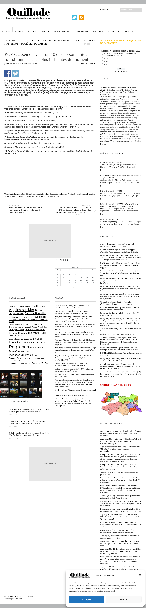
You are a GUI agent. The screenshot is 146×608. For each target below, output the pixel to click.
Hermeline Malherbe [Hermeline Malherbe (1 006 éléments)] (35, 329)
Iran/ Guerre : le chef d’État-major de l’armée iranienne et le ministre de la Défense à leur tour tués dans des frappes (120, 265)
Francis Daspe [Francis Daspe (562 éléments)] (43, 327)
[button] (140, 575)
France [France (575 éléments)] (34, 327)
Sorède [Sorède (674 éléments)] (35, 363)
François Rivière (67, 194)
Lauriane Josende (18, 196)
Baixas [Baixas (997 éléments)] (38, 310)
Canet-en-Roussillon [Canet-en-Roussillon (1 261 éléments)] (35, 313)
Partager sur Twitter (15, 73)
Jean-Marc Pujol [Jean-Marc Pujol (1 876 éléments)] (36, 332)
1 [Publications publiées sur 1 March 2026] (92, 272)
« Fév (74, 287)
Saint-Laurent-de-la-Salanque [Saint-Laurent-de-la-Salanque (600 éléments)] (20, 363)
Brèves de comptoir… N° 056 (111, 219)
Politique (98, 31)
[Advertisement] (50, 162)
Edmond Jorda (55, 194)
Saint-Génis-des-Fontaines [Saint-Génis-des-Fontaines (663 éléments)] (19, 361)
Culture (31, 31)
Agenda (19, 31)
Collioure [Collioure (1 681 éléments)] (40, 316)
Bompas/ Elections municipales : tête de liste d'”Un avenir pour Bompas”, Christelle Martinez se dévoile (119, 348)
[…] (101, 144)
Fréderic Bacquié (80, 194)
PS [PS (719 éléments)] (27, 352)
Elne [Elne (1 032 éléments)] (40, 324)
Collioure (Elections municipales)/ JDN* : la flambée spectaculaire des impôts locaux (119, 308)
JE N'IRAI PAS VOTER (113, 56)
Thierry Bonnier (40, 196)
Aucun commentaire (88, 64)
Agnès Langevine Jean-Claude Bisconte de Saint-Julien (29, 194)
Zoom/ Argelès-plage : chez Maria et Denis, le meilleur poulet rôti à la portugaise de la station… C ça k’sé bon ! (120, 510)
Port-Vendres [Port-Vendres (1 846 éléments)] (17, 351)
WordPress (18, 599)
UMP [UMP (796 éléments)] (41, 363)
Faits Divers (113, 31)
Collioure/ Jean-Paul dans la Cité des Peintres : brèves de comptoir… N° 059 (120, 177)
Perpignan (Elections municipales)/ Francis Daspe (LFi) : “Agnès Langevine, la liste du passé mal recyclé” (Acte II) (121, 288)
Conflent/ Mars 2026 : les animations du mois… (117, 334)
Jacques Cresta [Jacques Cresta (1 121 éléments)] (17, 333)
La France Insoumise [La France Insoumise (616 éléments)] (31, 336)
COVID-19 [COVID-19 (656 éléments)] (27, 324)
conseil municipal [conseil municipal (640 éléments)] (15, 324)
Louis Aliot (30, 196)
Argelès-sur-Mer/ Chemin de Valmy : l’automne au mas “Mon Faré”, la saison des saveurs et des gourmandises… (120, 449)
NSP (106, 59)
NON (106, 62)
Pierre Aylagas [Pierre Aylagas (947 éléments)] (37, 347)
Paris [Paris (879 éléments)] (43, 342)
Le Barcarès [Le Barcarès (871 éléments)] (26, 339)
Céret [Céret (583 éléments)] (35, 324)
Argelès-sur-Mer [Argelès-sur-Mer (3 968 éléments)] (21, 310)
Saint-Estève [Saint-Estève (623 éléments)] (40, 358)
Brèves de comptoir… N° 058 (111, 191)
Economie (45, 31)
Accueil (6, 31)
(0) (105, 144)
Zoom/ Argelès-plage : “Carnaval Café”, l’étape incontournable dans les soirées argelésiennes (117, 531)
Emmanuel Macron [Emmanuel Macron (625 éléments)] (16, 327)
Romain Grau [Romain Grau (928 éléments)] (15, 358)
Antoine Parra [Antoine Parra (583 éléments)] (25, 306)
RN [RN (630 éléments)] (35, 355)
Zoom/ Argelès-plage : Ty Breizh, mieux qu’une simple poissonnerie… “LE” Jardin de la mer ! (120, 497)
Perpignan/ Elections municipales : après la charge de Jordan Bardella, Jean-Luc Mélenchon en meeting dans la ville (120, 273)
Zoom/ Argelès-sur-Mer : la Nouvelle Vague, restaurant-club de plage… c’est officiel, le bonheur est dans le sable (120, 543)
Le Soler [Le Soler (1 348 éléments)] (37, 338)
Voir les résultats (120, 71)
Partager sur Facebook (7, 73)
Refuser (124, 599)
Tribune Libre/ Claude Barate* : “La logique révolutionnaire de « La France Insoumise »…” (117, 303)
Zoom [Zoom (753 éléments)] (47, 363)
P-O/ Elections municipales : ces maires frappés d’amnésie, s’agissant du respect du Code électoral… (119, 251)
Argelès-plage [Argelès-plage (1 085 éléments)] (38, 306)
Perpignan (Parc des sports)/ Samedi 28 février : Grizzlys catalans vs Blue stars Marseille (120, 360)
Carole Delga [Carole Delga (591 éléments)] (14, 317)
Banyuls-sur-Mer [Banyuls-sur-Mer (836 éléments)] (16, 313)
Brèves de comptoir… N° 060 (111, 163)
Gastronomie (82, 31)
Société (26, 43)
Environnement (62, 31)
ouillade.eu (14, 596)
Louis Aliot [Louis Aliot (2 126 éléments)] (15, 342)
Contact (104, 10)
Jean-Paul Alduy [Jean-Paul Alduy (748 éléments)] (15, 336)
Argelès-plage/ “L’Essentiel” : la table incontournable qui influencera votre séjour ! (119, 537)
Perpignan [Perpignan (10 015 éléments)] (19, 346)
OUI (105, 65)
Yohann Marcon (53, 196)
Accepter (86, 599)
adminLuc (11, 64)
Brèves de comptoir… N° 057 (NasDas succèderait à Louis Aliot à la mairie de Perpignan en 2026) (119, 205)
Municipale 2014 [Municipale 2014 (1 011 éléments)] (31, 342)
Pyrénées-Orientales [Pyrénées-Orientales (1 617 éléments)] (21, 354)
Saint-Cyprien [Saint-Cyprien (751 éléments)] (28, 358)
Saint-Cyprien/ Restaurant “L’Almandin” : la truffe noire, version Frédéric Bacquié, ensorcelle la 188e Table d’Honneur (121, 433)
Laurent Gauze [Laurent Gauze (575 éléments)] (14, 339)
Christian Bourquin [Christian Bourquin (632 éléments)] (27, 317)
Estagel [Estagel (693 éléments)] (28, 327)
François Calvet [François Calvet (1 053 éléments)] (16, 329)
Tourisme (129, 31)
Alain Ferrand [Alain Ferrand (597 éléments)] (14, 306)
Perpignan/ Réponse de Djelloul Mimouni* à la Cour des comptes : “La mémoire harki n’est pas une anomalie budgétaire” (120, 281)
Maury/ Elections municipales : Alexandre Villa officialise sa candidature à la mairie (117, 245)
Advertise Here (50, 240)
